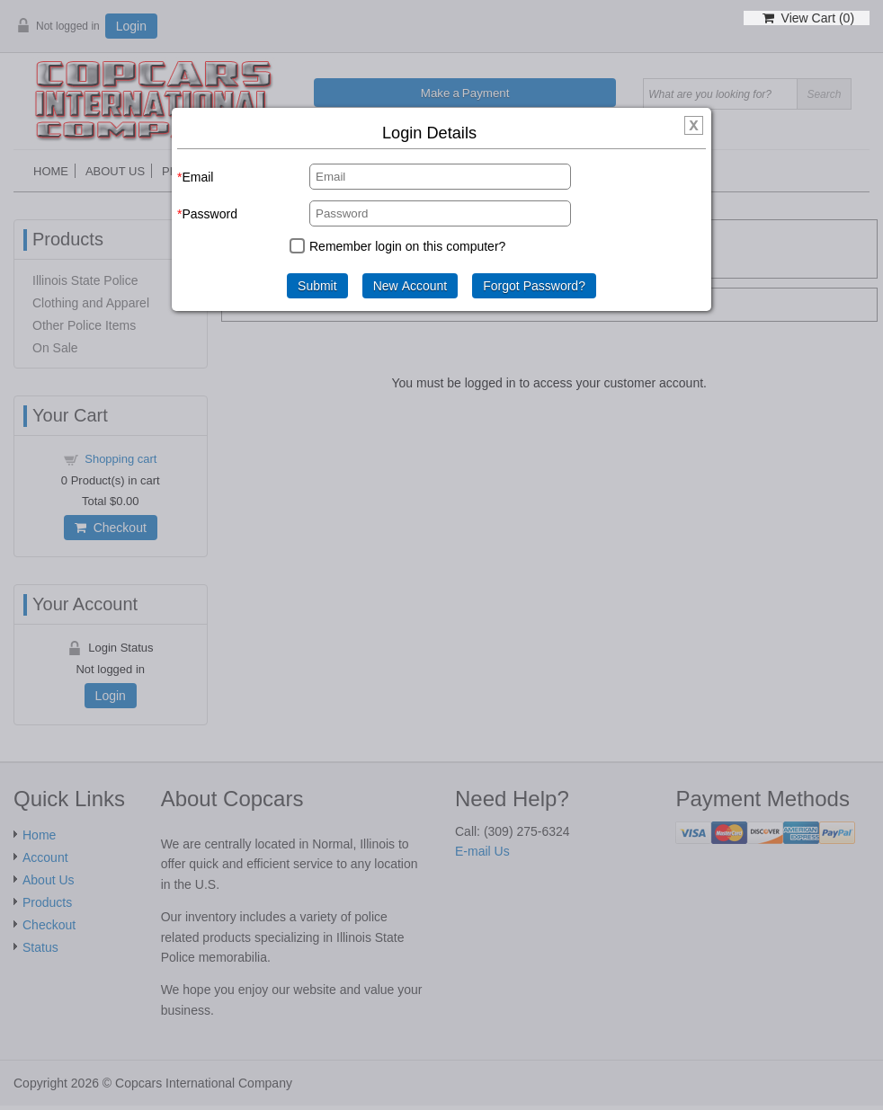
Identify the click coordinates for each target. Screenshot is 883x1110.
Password (209, 214)
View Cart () (808, 18)
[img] (694, 126)
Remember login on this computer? (407, 246)
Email (197, 177)
